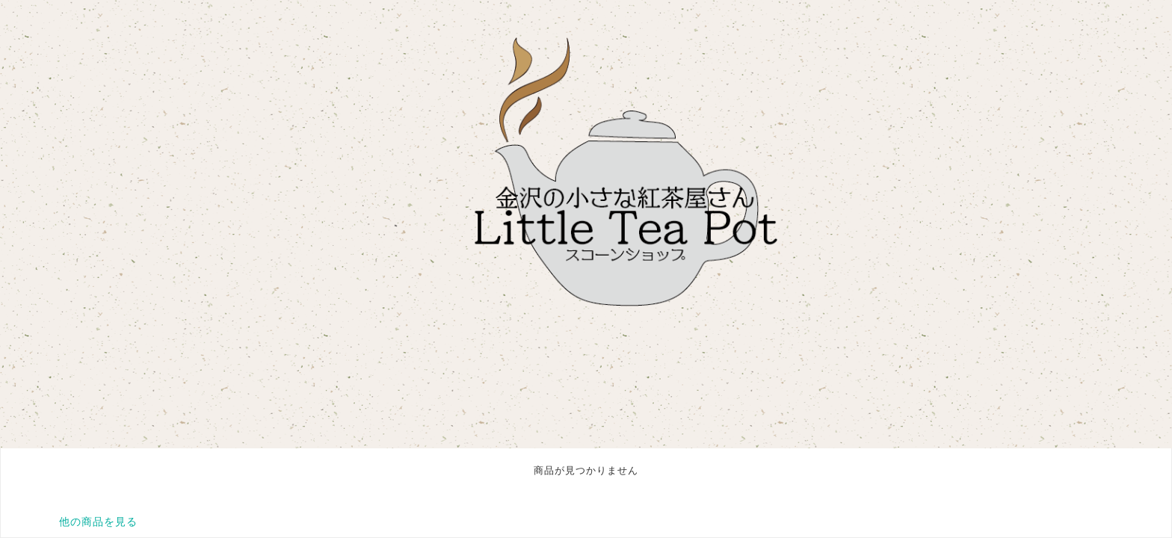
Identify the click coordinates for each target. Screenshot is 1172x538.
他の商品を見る (98, 522)
